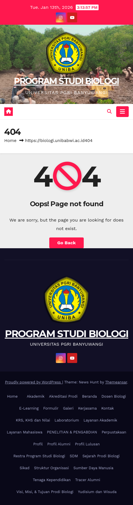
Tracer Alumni (87, 480)
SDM (74, 456)
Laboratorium (67, 420)
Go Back (66, 242)
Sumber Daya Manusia (93, 468)
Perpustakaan (114, 432)
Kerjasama (87, 408)
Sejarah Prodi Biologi (101, 456)
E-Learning (29, 408)
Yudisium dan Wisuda (97, 492)
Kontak (107, 408)
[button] (109, 111)
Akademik (35, 396)
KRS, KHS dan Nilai (33, 420)
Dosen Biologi (113, 396)
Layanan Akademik (100, 420)
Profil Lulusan (87, 444)
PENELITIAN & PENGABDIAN (72, 432)
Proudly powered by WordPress (33, 382)
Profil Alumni (58, 444)
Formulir (50, 408)
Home (10, 140)
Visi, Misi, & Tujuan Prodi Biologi (45, 492)
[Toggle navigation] (122, 111)
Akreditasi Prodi (63, 396)
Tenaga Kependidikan (52, 480)
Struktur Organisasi (51, 468)
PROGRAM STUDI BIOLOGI (66, 81)
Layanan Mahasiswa (24, 432)
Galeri (68, 408)
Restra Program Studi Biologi (39, 456)
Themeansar (116, 382)
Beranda (89, 396)
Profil (38, 444)
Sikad (24, 468)
